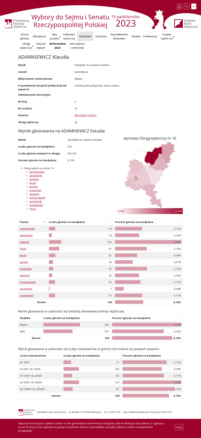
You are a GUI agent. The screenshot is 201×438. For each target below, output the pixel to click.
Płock (32, 208)
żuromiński (35, 201)
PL (194, 6)
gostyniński (35, 175)
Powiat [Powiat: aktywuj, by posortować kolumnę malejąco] (24, 222)
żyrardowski (36, 205)
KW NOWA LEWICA (85, 115)
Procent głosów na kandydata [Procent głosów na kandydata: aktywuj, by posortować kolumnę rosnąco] (134, 222)
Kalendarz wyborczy (69, 36)
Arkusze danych (41, 45)
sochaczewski (37, 197)
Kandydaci (85, 36)
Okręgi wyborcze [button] (26, 45)
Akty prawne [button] (54, 36)
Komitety (101, 36)
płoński (33, 186)
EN (187, 6)
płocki (32, 183)
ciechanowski (37, 172)
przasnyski (35, 190)
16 (75, 122)
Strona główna (24, 36)
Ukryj (179, 427)
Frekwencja (150, 36)
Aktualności (39, 36)
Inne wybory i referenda (77, 45)
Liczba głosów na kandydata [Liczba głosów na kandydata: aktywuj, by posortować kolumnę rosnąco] (67, 222)
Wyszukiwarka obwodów (119, 36)
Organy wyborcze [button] (167, 36)
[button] (135, 36)
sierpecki (34, 194)
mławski (34, 179)
